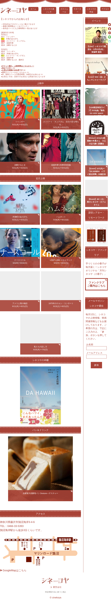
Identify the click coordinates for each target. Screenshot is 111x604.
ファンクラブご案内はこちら (96, 284)
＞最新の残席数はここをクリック (14, 26)
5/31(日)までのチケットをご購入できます (19, 24)
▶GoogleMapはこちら (13, 570)
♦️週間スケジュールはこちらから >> (15, 72)
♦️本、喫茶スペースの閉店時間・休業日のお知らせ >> (22, 74)
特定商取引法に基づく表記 (55, 592)
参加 (96, 365)
